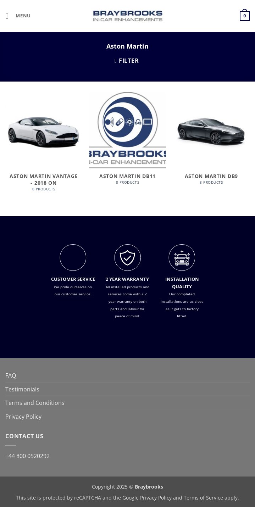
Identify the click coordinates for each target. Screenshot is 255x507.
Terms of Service (203, 497)
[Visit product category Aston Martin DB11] (127, 142)
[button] (18, 15)
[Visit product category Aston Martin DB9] (211, 142)
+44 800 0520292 (27, 456)
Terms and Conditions (35, 403)
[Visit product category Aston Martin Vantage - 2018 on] (43, 145)
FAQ (10, 375)
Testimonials (22, 389)
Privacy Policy (23, 416)
